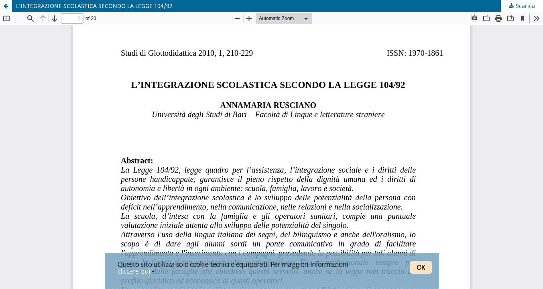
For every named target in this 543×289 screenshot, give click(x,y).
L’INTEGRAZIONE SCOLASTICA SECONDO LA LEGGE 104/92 (94, 6)
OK (421, 267)
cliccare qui (134, 271)
